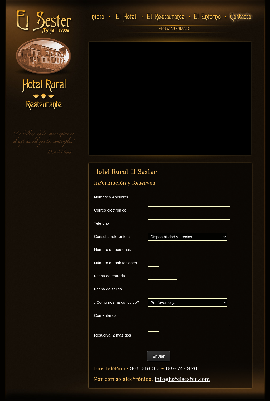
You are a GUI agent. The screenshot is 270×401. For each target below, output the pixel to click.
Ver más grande (175, 29)
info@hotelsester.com (182, 379)
